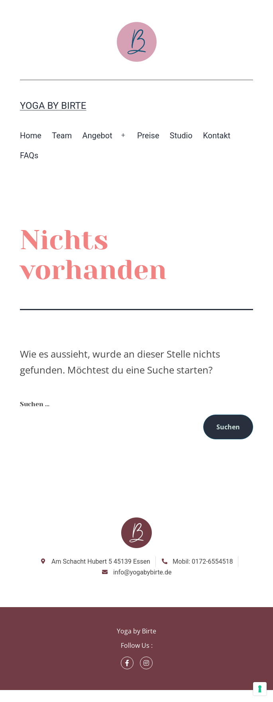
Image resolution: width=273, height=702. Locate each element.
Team (62, 135)
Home (30, 135)
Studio (181, 135)
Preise (148, 135)
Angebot (97, 135)
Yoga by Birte (53, 105)
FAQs (29, 155)
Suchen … (34, 404)
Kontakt (216, 135)
